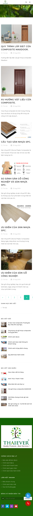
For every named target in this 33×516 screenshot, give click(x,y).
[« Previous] (2, 297)
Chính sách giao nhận (10, 468)
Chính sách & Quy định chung (18, 348)
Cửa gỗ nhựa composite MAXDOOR (19, 389)
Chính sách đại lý (13, 337)
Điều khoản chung (9, 481)
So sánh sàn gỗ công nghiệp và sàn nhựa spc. (15, 181)
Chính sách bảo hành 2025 (11, 471)
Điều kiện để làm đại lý (10, 460)
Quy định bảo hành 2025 (16, 355)
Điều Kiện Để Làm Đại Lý (16, 384)
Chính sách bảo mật (9, 484)
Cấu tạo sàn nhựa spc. (16, 142)
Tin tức (5, 53)
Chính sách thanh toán (10, 465)
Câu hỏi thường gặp (9, 487)
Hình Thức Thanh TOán (16, 378)
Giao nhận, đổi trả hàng (15, 372)
